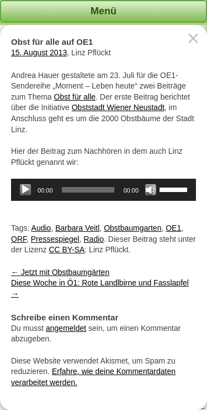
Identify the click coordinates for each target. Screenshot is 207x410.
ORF (18, 239)
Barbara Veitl (77, 228)
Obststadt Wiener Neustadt (118, 107)
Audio (41, 228)
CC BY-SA (66, 249)
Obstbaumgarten (132, 228)
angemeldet (66, 328)
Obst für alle (74, 96)
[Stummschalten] (150, 189)
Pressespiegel (55, 239)
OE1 (173, 228)
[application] (103, 190)
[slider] (88, 190)
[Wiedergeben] (25, 189)
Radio (94, 239)
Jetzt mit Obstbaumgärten (60, 272)
